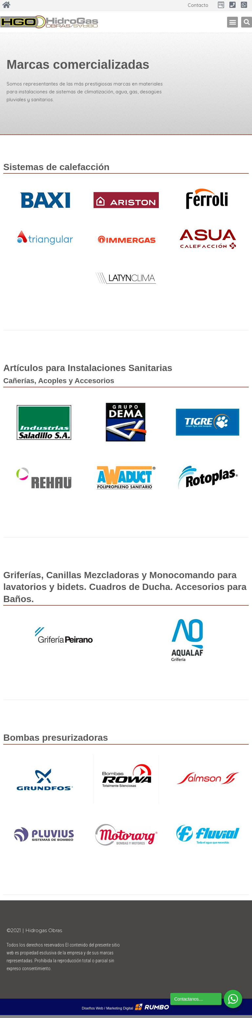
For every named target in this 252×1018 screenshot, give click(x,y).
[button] (232, 22)
